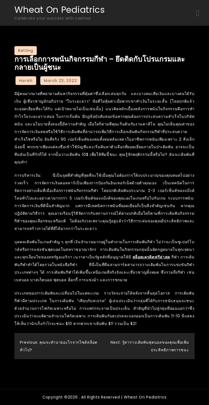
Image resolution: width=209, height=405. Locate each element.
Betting (25, 50)
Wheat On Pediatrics (59, 10)
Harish (26, 80)
